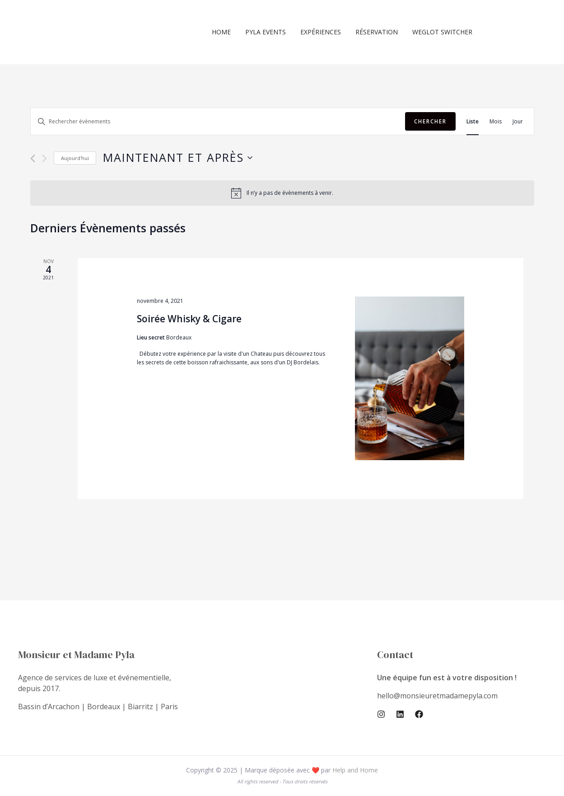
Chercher (430, 121)
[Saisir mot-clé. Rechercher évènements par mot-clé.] (218, 121)
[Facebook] (419, 714)
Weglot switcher (443, 32)
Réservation (379, 32)
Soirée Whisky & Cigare (189, 318)
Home (229, 32)
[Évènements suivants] (44, 158)
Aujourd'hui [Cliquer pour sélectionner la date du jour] (75, 158)
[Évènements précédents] (32, 158)
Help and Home (355, 770)
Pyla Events (272, 32)
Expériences (325, 32)
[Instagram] (381, 714)
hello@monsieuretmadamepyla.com (437, 696)
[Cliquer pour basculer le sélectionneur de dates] (177, 158)
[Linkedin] (400, 714)
